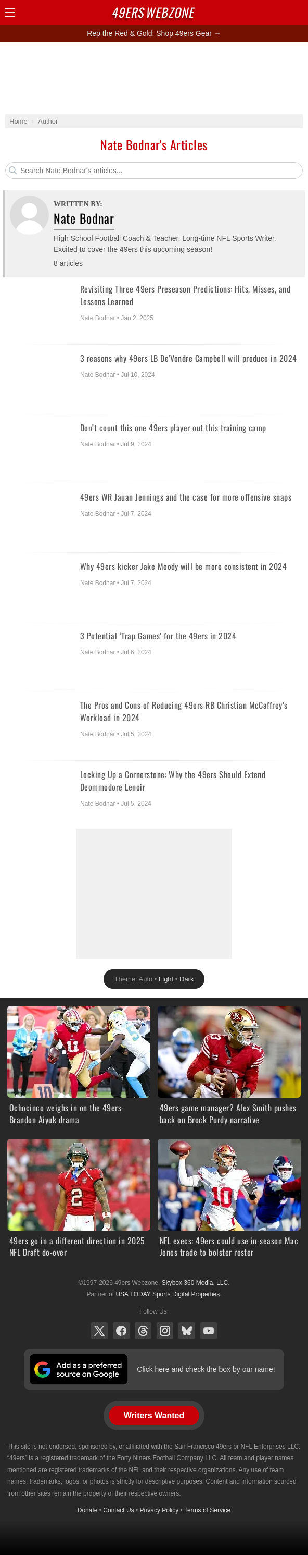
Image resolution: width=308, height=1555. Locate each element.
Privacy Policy (159, 1510)
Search (279, 12)
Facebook (121, 1330)
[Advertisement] (154, 78)
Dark (186, 979)
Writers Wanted (154, 1415)
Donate (88, 1510)
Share (297, 12)
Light (166, 979)
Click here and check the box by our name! (206, 1369)
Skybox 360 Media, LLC (195, 1282)
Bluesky (186, 1330)
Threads (143, 1330)
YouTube (208, 1330)
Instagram (165, 1330)
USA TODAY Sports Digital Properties (168, 1294)
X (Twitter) (99, 1330)
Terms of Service (207, 1510)
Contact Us (118, 1510)
